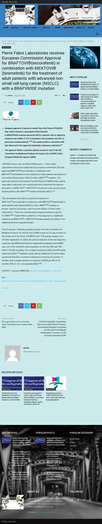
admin (10, 95)
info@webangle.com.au (46, 512)
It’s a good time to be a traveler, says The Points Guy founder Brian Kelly (17, 324)
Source (5, 288)
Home (4, 41)
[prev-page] (3, 410)
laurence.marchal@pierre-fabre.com (46, 271)
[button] (97, 34)
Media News (12, 41)
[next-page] (7, 410)
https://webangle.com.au (31, 352)
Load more (85, 139)
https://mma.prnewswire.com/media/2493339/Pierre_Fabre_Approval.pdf (34, 281)
